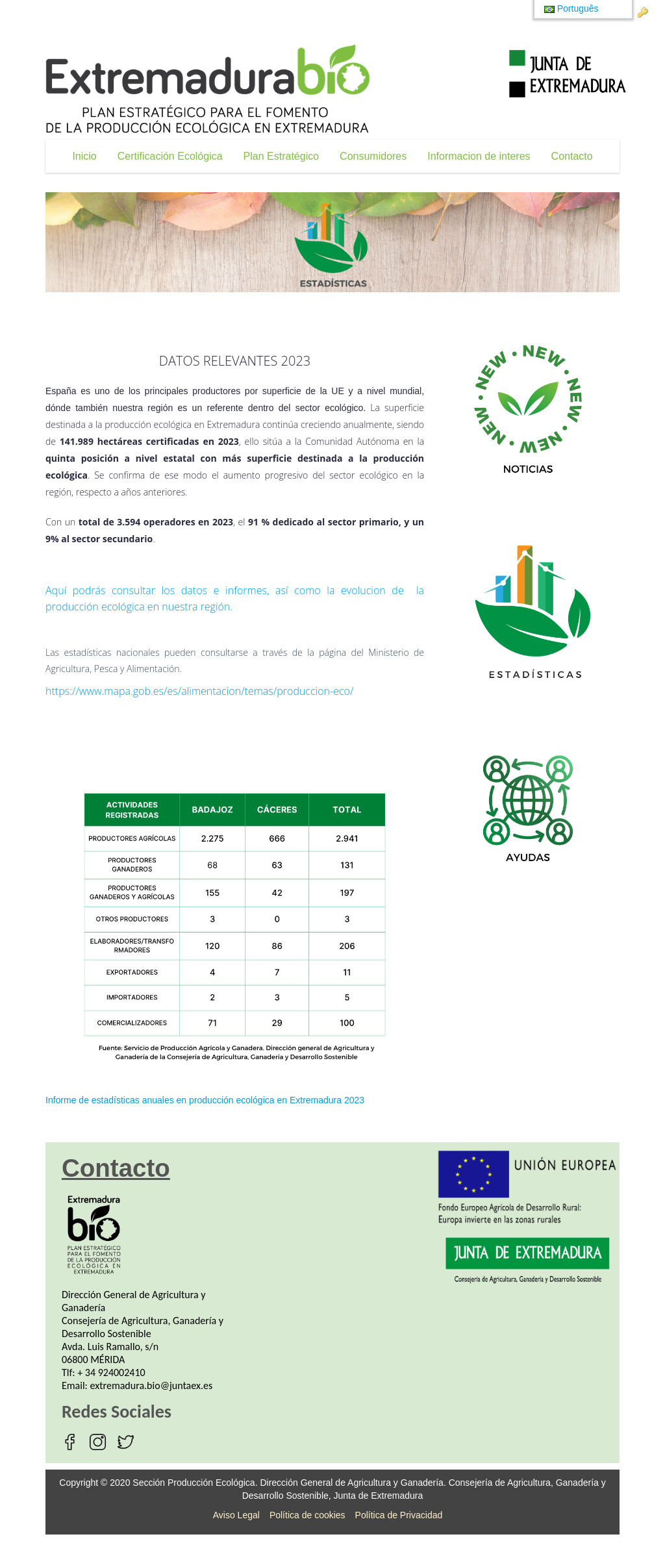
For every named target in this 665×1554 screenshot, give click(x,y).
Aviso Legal (236, 1515)
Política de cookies (307, 1515)
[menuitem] (84, 156)
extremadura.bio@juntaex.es (151, 1385)
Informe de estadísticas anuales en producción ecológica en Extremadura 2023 (204, 1100)
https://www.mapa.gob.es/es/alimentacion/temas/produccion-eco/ (199, 691)
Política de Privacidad (399, 1515)
